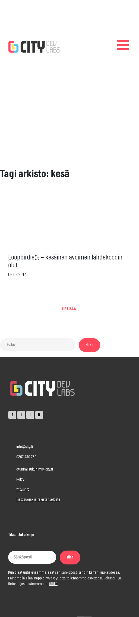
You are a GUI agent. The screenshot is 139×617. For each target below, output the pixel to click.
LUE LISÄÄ (68, 309)
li (39, 415)
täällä (53, 584)
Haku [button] (89, 345)
